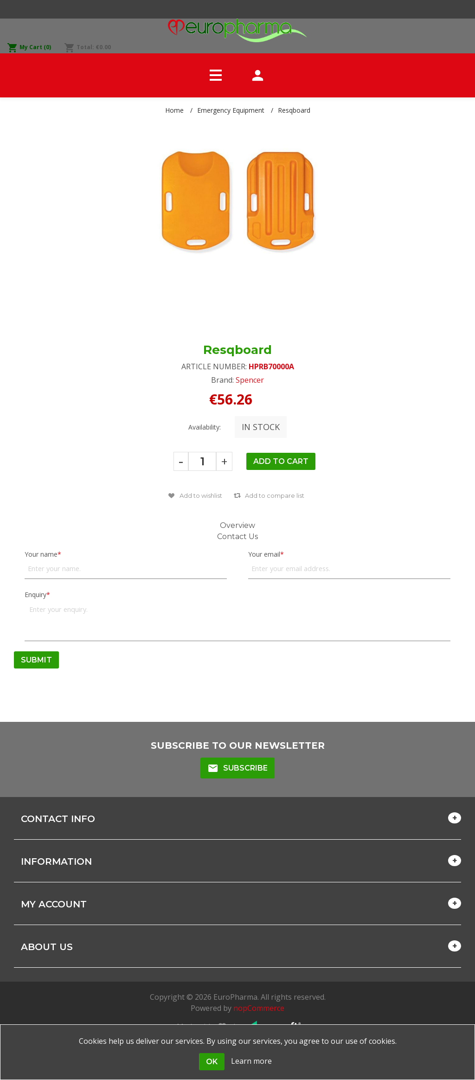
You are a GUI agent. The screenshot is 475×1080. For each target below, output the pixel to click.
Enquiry (35, 594)
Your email (264, 554)
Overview (237, 525)
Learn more (251, 1061)
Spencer (250, 380)
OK (212, 1061)
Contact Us (237, 536)
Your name (41, 554)
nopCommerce (258, 1008)
